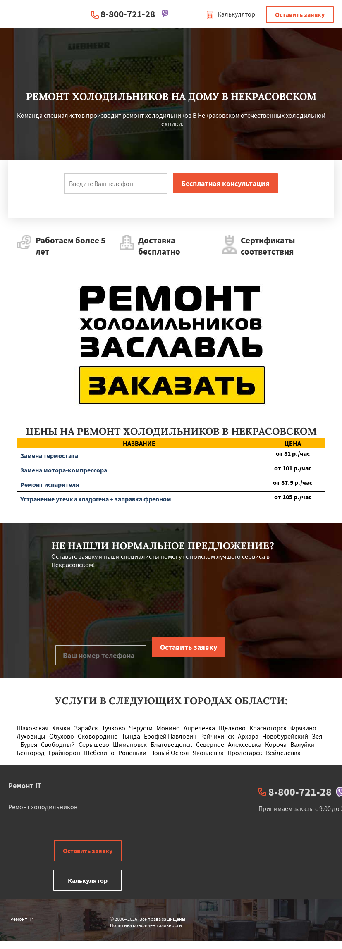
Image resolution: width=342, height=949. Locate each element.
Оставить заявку (300, 14)
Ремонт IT (24, 785)
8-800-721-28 (127, 14)
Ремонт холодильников (42, 807)
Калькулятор (230, 14)
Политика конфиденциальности (146, 925)
